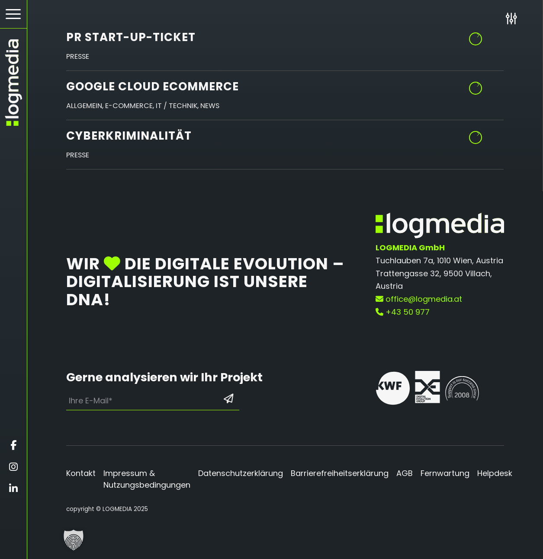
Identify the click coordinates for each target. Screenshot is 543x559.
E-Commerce (129, 106)
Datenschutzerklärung (240, 473)
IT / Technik (176, 106)
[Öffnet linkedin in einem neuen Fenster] (13, 488)
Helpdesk (494, 473)
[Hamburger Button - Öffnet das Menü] (13, 14)
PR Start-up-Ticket (131, 37)
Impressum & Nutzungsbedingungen (146, 479)
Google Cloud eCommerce (152, 86)
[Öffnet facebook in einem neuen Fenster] (13, 445)
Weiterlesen (476, 85)
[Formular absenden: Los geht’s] (228, 398)
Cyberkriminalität (129, 136)
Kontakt (81, 473)
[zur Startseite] (13, 83)
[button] (73, 540)
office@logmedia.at (419, 299)
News (209, 106)
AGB (404, 473)
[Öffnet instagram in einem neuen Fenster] (13, 467)
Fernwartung (445, 473)
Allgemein (84, 106)
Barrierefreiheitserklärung (340, 473)
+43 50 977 (403, 312)
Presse (77, 56)
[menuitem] (13, 14)
